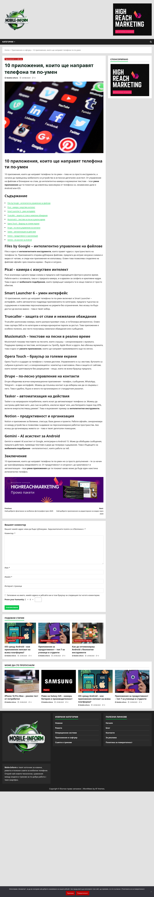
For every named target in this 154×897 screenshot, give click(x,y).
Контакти (110, 735)
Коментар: (10, 535)
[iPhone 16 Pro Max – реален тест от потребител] (22, 683)
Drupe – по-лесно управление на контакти (28, 227)
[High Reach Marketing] (54, 489)
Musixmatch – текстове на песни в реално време (31, 219)
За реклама (111, 740)
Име (7, 570)
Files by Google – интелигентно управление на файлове (35, 203)
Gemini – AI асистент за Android (23, 239)
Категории (7, 41)
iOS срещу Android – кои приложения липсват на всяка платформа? (17, 652)
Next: (78, 512)
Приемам (70, 893)
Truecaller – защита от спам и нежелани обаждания (33, 215)
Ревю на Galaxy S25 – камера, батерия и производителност (56, 700)
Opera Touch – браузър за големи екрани (27, 223)
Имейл (8, 579)
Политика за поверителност (119, 745)
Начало (109, 725)
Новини (59, 725)
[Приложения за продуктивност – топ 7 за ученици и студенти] (54, 635)
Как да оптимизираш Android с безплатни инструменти (83, 652)
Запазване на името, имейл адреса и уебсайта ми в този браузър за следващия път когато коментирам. (53, 597)
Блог (108, 730)
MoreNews (87, 791)
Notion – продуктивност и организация (27, 235)
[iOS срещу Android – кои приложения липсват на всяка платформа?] (20, 635)
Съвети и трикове (63, 745)
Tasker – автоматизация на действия (25, 231)
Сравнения (11, 643)
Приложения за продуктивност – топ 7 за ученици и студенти (51, 652)
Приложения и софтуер (13, 59)
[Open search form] (151, 42)
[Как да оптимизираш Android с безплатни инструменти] (87, 635)
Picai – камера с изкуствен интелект (25, 207)
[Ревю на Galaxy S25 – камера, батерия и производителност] (58, 683)
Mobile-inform (12, 78)
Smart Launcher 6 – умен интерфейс (25, 211)
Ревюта (9, 692)
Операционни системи (66, 735)
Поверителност (82, 893)
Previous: (29, 512)
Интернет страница (13, 588)
